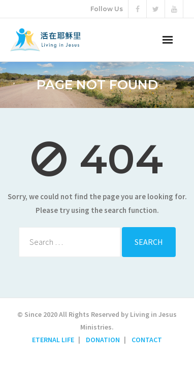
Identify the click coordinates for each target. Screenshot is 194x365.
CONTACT (147, 339)
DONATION (103, 339)
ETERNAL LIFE (53, 339)
